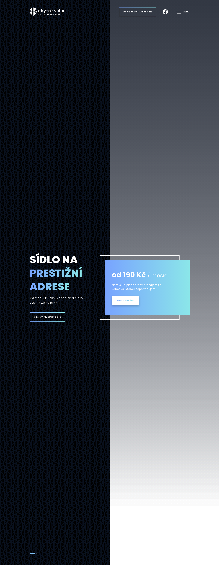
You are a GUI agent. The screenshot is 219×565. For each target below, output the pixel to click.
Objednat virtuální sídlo (137, 11)
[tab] (32, 553)
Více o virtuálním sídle (47, 316)
